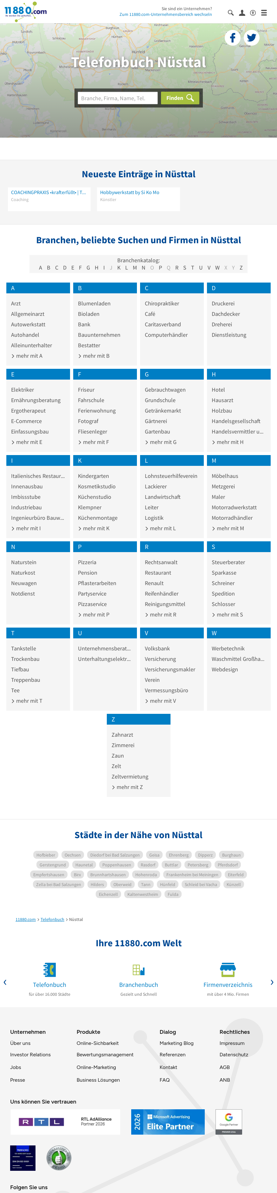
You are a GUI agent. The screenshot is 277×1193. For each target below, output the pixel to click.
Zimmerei (123, 745)
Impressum (232, 1043)
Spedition (223, 593)
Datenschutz (234, 1055)
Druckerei (223, 303)
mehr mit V (160, 700)
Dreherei (222, 324)
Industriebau (26, 507)
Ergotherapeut (28, 410)
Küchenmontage (98, 517)
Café (150, 313)
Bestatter (89, 345)
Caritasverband (163, 324)
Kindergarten (93, 475)
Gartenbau (157, 431)
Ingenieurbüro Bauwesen (38, 517)
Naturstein (23, 562)
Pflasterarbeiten (97, 583)
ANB (225, 1080)
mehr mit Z (127, 787)
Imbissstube (26, 496)
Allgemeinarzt (27, 313)
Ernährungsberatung (36, 400)
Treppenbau (25, 679)
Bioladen (89, 313)
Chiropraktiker (162, 303)
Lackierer (156, 486)
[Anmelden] (244, 12)
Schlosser (223, 604)
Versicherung (160, 658)
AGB (225, 1067)
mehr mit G (161, 442)
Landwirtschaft (163, 496)
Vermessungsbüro (166, 690)
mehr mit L (160, 528)
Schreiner (223, 583)
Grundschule (160, 400)
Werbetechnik (228, 648)
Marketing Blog (176, 1043)
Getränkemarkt (163, 410)
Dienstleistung (229, 334)
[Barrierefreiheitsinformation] (255, 12)
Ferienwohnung (97, 410)
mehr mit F (93, 442)
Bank (84, 324)
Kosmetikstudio (97, 486)
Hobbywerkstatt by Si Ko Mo (129, 192)
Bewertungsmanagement (105, 1055)
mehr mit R (160, 614)
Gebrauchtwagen (165, 389)
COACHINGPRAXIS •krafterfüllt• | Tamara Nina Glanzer (49, 192)
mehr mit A (26, 355)
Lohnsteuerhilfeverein (171, 475)
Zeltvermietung (130, 776)
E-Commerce (26, 421)
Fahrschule (91, 400)
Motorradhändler (232, 517)
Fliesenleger (92, 431)
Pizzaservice (92, 604)
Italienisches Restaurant (38, 475)
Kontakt (168, 1067)
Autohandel (25, 334)
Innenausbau (27, 486)
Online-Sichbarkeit (98, 1043)
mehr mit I (26, 528)
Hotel (218, 389)
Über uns (20, 1043)
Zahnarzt (122, 734)
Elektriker (22, 389)
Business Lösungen (98, 1080)
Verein (152, 679)
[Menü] (266, 12)
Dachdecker (226, 313)
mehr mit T (26, 700)
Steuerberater (228, 562)
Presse (17, 1080)
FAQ (164, 1080)
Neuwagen (24, 583)
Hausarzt (222, 400)
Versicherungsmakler (170, 669)
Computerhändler (166, 334)
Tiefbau (20, 669)
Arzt (16, 303)
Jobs (15, 1067)
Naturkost (23, 572)
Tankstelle (23, 648)
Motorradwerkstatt (234, 507)
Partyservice (92, 593)
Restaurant (158, 572)
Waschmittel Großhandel (239, 658)
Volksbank (157, 648)
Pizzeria (87, 562)
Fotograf (88, 421)
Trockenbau (25, 658)
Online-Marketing (96, 1067)
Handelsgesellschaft (236, 421)
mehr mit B (94, 355)
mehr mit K (93, 528)
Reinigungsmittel (165, 604)
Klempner (89, 507)
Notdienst (23, 593)
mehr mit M (228, 528)
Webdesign (225, 669)
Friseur (86, 389)
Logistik (154, 517)
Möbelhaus (225, 475)
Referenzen (172, 1055)
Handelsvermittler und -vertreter (239, 431)
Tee (15, 690)
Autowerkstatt (28, 324)
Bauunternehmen (99, 334)
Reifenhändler (161, 593)
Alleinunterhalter (31, 345)
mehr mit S (227, 614)
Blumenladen (94, 303)
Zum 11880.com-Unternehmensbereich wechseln (165, 14)
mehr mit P (93, 614)
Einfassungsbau (30, 431)
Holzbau (222, 410)
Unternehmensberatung (105, 648)
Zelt (116, 766)
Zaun (118, 755)
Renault (154, 583)
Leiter (151, 507)
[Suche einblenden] (233, 12)
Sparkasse (224, 572)
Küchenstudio (94, 496)
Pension (87, 572)
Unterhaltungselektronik (105, 658)
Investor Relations (30, 1055)
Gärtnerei (156, 421)
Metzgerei (223, 486)
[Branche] (118, 98)
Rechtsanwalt (161, 562)
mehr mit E (26, 442)
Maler (218, 496)
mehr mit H (228, 442)
